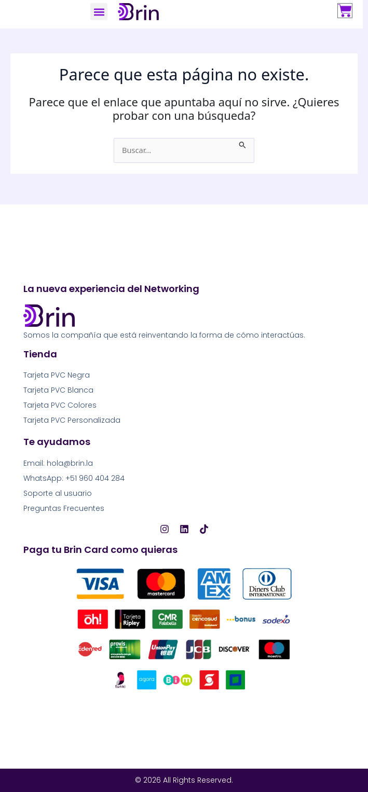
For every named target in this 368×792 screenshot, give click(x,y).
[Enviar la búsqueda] (243, 143)
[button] (98, 11)
